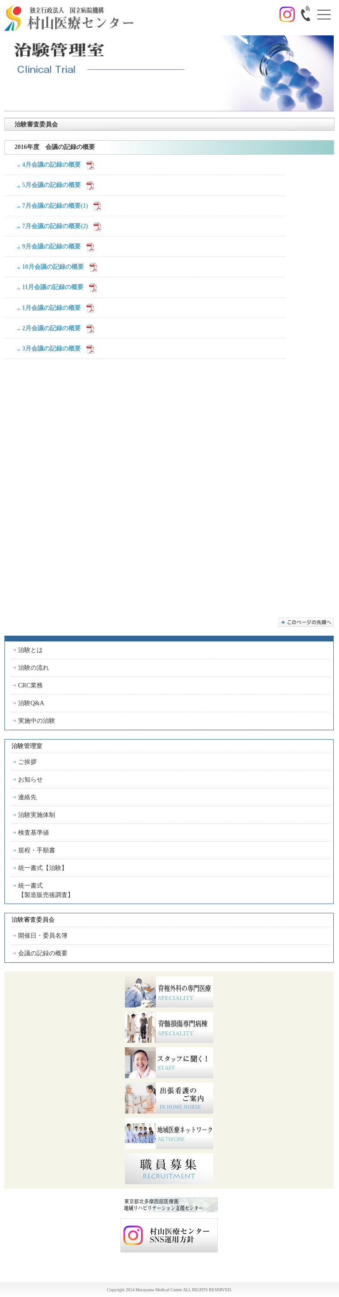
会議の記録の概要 (43, 953)
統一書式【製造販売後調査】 (46, 890)
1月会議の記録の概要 (51, 308)
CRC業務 (30, 685)
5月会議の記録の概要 (51, 185)
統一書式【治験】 (43, 868)
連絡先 (27, 797)
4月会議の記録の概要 (51, 164)
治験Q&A (31, 703)
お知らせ (30, 779)
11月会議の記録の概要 (52, 287)
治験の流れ (33, 667)
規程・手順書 (36, 850)
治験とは (30, 650)
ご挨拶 (27, 762)
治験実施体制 (36, 815)
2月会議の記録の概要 (51, 328)
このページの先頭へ (306, 622)
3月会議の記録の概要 (51, 348)
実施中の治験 (36, 720)
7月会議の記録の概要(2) (55, 226)
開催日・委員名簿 (43, 935)
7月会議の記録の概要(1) (55, 205)
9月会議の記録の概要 (51, 246)
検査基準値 (33, 832)
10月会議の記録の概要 (53, 266)
